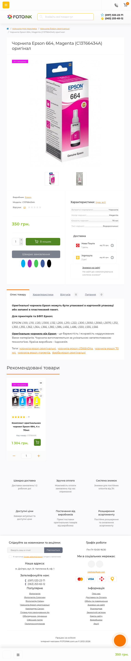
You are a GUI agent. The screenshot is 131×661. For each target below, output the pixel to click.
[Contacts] (116, 5)
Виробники (96, 620)
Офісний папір (35, 620)
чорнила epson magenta (34, 352)
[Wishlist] (40, 389)
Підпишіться (53, 550)
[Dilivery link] (112, 245)
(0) (24, 207)
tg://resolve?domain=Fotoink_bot (99, 564)
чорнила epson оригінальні (37, 348)
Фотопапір (34, 593)
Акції (96, 623)
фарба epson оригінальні (69, 352)
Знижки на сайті (91, 267)
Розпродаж (96, 608)
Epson (28, 197)
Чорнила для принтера (24, 28)
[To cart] (37, 442)
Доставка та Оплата (96, 597)
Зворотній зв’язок (96, 612)
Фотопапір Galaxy (35, 601)
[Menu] (6, 5)
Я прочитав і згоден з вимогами (37, 556)
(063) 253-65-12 (114, 18)
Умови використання (33, 557)
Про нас (96, 593)
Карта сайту (96, 616)
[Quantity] (15, 241)
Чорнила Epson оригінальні (54, 28)
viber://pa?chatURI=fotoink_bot (91, 564)
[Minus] (21, 244)
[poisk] (106, 5)
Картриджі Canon (35, 608)
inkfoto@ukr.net (96, 572)
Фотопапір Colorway (34, 597)
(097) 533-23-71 (114, 15)
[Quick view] (40, 383)
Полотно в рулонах (35, 623)
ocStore (72, 637)
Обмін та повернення (96, 601)
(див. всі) (101, 202)
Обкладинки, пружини (35, 616)
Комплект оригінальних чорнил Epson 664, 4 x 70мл (26, 426)
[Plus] (21, 240)
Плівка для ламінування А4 (34, 612)
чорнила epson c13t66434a (75, 348)
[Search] (41, 16)
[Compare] (40, 396)
